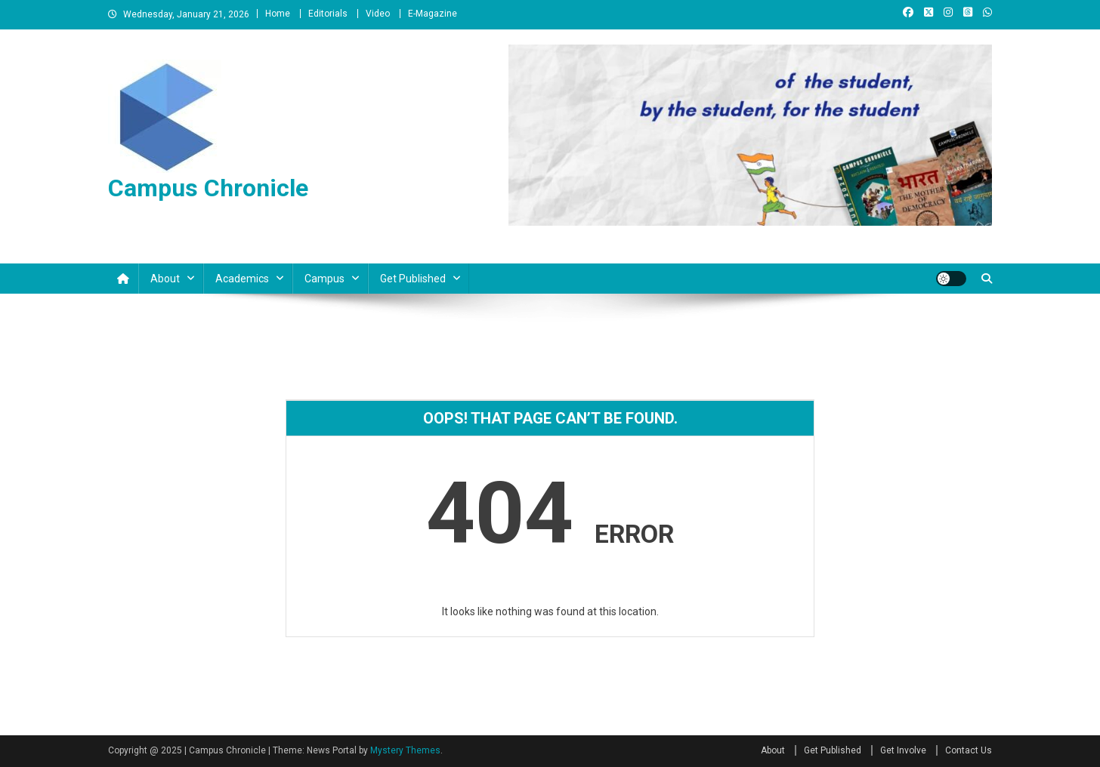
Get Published (413, 279)
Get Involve (903, 750)
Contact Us (968, 750)
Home (277, 13)
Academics (242, 279)
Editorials (328, 13)
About (165, 279)
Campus (324, 279)
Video (378, 13)
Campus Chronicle (208, 188)
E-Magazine (432, 13)
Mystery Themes (405, 750)
